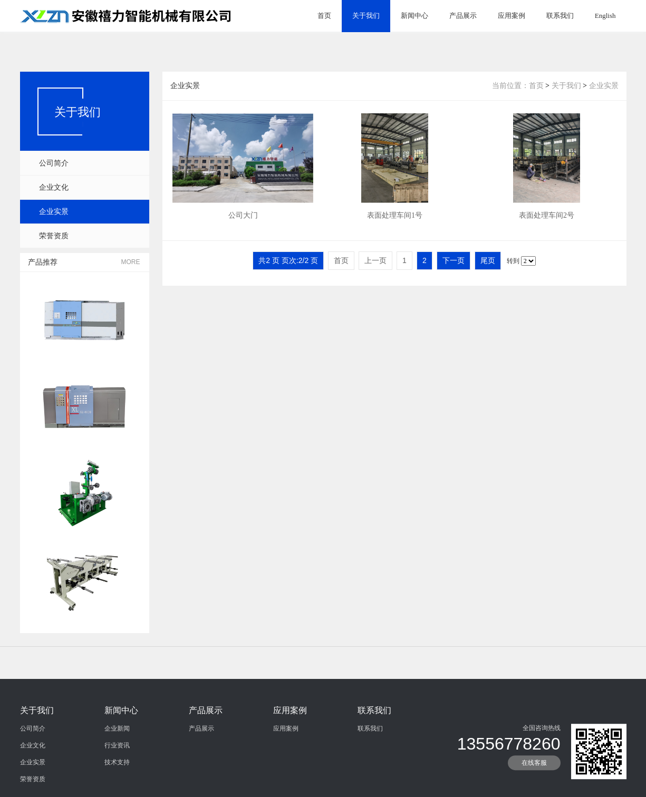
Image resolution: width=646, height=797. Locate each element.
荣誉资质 (54, 236)
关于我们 (366, 16)
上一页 (375, 260)
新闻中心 (414, 16)
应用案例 (511, 16)
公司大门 (243, 223)
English (605, 16)
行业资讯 (117, 786)
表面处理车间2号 (546, 223)
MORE (130, 262)
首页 (324, 16)
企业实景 (54, 212)
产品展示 (463, 16)
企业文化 (54, 187)
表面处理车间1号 (394, 223)
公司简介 (54, 163)
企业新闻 (117, 769)
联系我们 (560, 16)
